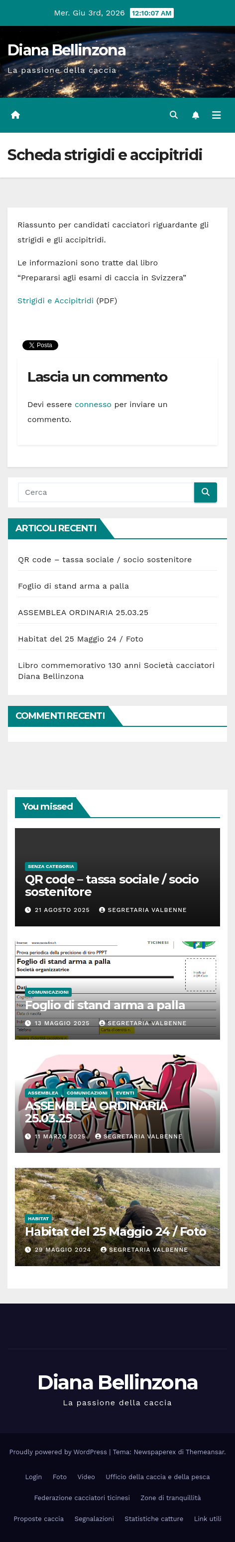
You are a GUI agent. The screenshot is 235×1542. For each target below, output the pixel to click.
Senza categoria (51, 866)
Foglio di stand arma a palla (73, 586)
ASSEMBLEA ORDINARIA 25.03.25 (83, 612)
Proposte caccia (38, 1519)
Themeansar (205, 1452)
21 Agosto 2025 (64, 909)
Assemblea (43, 1093)
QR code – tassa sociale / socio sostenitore (105, 559)
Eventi (125, 1093)
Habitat (38, 1218)
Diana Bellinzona (66, 50)
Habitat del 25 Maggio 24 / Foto (80, 639)
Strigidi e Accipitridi (55, 300)
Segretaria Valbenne (143, 909)
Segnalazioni (94, 1519)
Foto (60, 1477)
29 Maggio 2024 (64, 1249)
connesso (93, 404)
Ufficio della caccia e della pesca (158, 1477)
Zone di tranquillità (170, 1498)
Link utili (208, 1519)
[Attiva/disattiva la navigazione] (217, 115)
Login (33, 1477)
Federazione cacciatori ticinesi (81, 1498)
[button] (174, 115)
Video (86, 1477)
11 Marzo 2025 (61, 1136)
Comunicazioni (48, 992)
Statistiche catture (153, 1519)
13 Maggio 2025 (63, 1023)
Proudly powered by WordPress (59, 1452)
